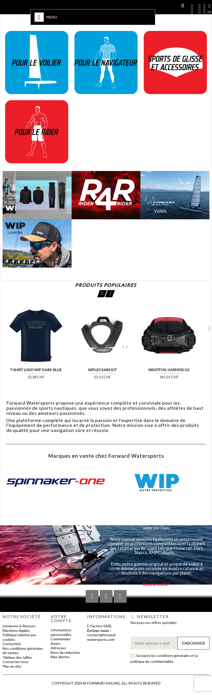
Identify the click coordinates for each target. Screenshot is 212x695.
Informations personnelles (61, 632)
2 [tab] (101, 505)
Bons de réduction (65, 652)
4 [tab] (111, 505)
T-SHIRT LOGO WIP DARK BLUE (36, 370)
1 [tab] (95, 505)
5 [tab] (116, 505)
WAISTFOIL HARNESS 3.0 (168, 370)
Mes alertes (60, 657)
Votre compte (61, 618)
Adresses (58, 648)
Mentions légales (16, 630)
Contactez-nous (16, 661)
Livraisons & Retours (19, 626)
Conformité (12, 644)
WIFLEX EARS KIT (102, 370)
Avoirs (56, 643)
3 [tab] (106, 505)
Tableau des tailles (17, 657)
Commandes (61, 639)
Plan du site (12, 666)
